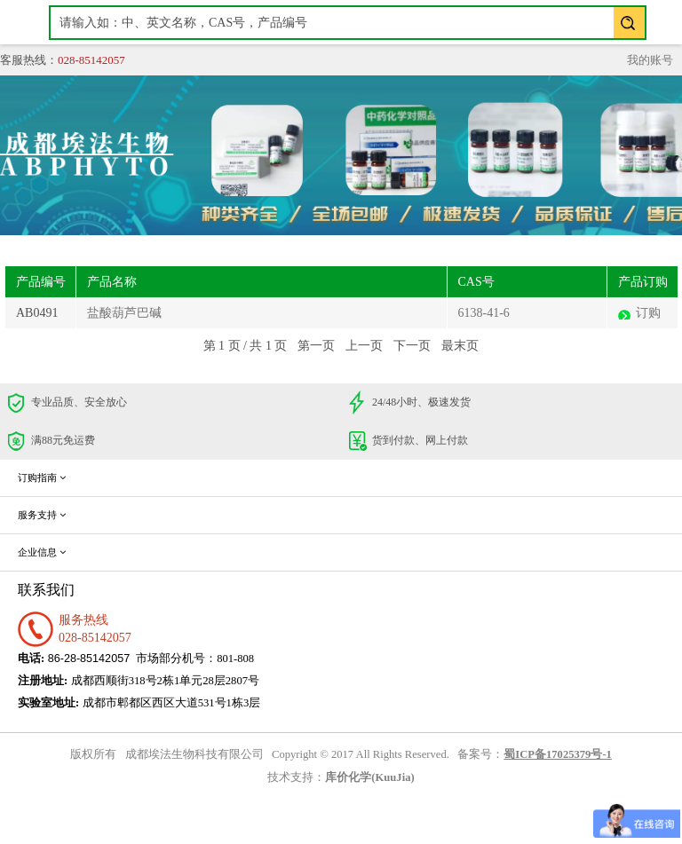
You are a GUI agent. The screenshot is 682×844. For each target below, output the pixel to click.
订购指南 (42, 477)
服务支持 (42, 514)
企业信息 (42, 552)
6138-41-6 (484, 312)
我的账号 (650, 60)
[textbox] (348, 22)
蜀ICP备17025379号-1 (558, 754)
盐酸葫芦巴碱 (124, 312)
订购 (648, 312)
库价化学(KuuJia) (369, 777)
